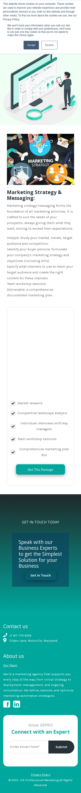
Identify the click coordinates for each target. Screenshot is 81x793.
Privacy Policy (40, 775)
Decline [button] (49, 45)
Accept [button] (31, 45)
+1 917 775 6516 (20, 635)
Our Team (10, 665)
